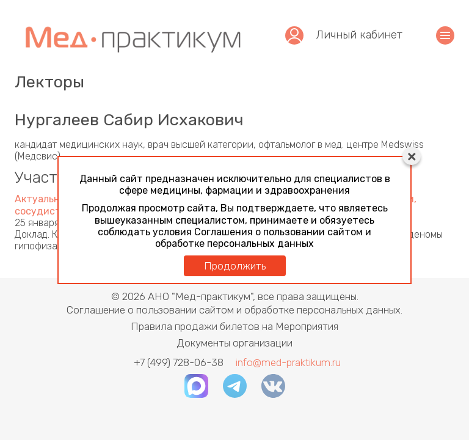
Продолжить (235, 266)
